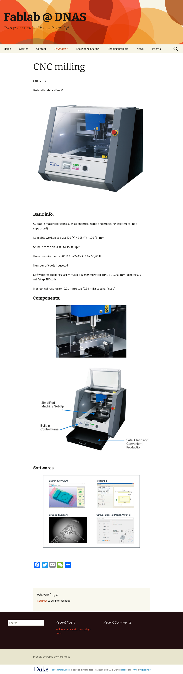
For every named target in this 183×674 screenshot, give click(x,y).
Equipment (61, 49)
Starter (23, 49)
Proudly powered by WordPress (51, 656)
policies (124, 670)
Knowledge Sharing (87, 49)
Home (7, 49)
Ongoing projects (118, 49)
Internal (156, 49)
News (140, 49)
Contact (41, 49)
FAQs (134, 670)
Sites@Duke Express (61, 670)
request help (145, 670)
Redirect (42, 600)
